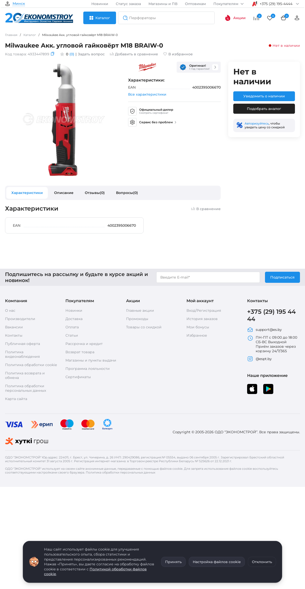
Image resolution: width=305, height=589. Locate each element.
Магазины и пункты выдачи (90, 360)
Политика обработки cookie (31, 365)
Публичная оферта (22, 343)
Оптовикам (195, 4)
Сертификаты (78, 377)
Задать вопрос (91, 54)
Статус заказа (128, 4)
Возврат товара (79, 352)
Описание (63, 192)
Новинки (99, 4)
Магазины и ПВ (162, 4)
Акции (235, 18)
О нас (10, 310)
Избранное (196, 335)
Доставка (74, 319)
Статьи (71, 335)
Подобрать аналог (264, 108)
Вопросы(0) (127, 192)
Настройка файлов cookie (217, 562)
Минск (19, 4)
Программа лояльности (87, 368)
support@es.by (264, 330)
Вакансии (14, 327)
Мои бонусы (197, 327)
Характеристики (27, 192)
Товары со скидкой (144, 327)
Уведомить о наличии (264, 96)
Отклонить (262, 562)
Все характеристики (147, 94)
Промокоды (137, 319)
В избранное (178, 54)
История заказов (202, 319)
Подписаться (282, 277)
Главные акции (140, 310)
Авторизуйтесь (257, 123)
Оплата (72, 327)
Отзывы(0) (95, 192)
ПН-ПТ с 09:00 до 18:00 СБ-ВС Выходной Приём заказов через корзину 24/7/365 (272, 344)
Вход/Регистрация (203, 310)
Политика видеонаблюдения (22, 354)
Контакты (13, 335)
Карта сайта (16, 399)
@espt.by (259, 359)
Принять (173, 562)
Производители (20, 319)
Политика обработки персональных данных (25, 388)
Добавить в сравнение (134, 54)
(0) (71, 54)
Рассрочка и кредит (84, 343)
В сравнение (206, 209)
